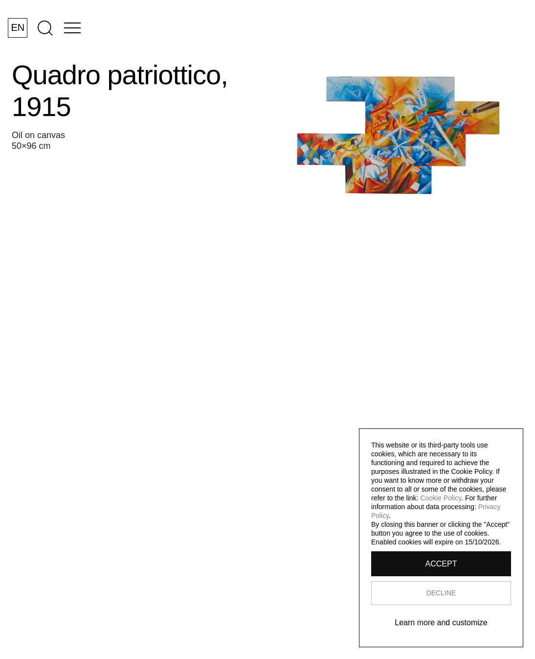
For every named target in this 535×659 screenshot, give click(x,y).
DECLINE (441, 593)
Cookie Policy (440, 498)
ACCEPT (441, 564)
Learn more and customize (441, 622)
